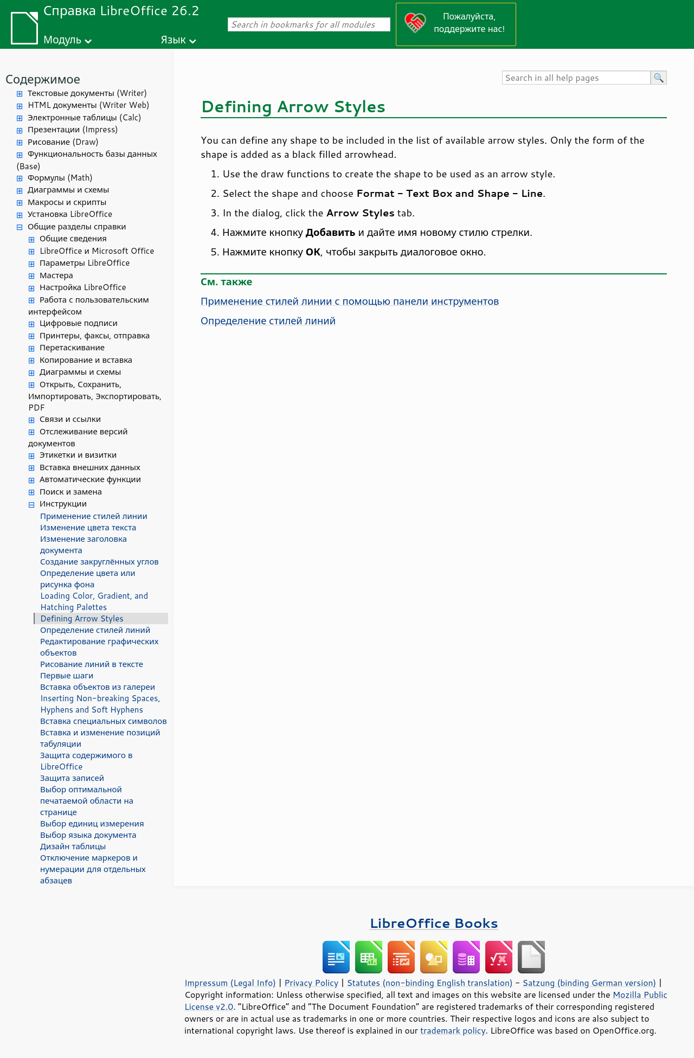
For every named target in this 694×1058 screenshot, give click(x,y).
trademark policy (452, 1030)
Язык (173, 39)
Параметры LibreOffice (85, 262)
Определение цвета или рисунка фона (88, 578)
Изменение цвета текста (88, 527)
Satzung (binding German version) (590, 983)
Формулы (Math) (60, 177)
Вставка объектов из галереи (97, 686)
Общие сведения (73, 238)
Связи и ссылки (70, 419)
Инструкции (63, 503)
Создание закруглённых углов (99, 561)
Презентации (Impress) (73, 129)
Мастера (56, 275)
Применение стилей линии (93, 516)
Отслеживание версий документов (78, 438)
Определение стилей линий (95, 630)
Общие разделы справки (77, 226)
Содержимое (42, 78)
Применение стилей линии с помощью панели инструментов (350, 301)
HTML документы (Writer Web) (89, 105)
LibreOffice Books (433, 922)
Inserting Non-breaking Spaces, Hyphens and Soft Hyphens (100, 703)
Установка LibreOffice (70, 214)
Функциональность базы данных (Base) (86, 160)
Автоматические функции (90, 479)
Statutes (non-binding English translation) (429, 983)
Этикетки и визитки (78, 454)
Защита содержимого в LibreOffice (86, 760)
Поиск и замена (71, 491)
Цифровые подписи (79, 323)
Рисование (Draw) (63, 142)
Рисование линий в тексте (91, 664)
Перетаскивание (72, 347)
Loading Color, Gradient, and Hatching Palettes (94, 601)
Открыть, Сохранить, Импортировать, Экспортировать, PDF (95, 396)
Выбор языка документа (88, 835)
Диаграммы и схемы (69, 189)
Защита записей (72, 778)
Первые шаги (66, 675)
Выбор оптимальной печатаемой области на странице (86, 801)
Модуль (62, 39)
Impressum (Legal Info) (230, 983)
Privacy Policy (311, 983)
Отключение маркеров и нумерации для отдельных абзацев (93, 869)
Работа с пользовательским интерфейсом (88, 306)
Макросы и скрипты (67, 202)
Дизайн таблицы (73, 846)
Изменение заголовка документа (83, 544)
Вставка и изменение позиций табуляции (100, 738)
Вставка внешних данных (90, 467)
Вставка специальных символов (103, 721)
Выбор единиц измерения (92, 823)
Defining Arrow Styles (82, 618)
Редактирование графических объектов (99, 647)
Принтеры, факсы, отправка (95, 335)
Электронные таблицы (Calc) (85, 117)
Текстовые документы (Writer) (87, 93)
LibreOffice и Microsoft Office (97, 251)
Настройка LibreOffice (83, 287)
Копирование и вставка (86, 360)
